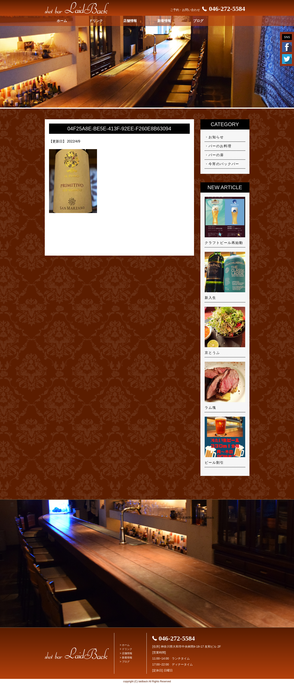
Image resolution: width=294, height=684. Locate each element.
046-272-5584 (222, 8)
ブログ (198, 21)
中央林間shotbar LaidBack (196, 517)
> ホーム (125, 645)
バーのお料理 (220, 146)
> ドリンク (126, 649)
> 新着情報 (126, 657)
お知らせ (216, 137)
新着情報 (164, 21)
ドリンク (96, 21)
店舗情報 (130, 21)
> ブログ (125, 661)
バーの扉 (216, 155)
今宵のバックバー (224, 164)
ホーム (62, 21)
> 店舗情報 (126, 653)
